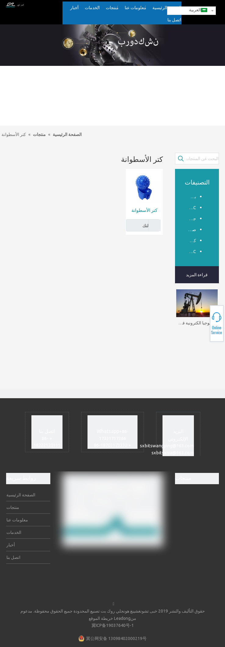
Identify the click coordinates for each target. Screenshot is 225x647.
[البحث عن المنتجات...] (202, 158)
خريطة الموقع (101, 618)
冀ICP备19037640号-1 (112, 625)
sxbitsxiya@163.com (173, 452)
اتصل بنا (13, 557)
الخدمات (14, 532)
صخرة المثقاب (190, 229)
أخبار (11, 544)
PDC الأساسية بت (190, 251)
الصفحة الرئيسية (21, 494)
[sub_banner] (112, 45)
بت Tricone (190, 196)
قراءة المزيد (197, 274)
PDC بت (190, 207)
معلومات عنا (17, 519)
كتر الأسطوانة (144, 210)
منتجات (13, 507)
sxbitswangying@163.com (167, 445)
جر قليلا (190, 218)
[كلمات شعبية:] (180, 158)
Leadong (122, 618)
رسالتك (141, 225)
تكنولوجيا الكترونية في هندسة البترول (197, 322)
